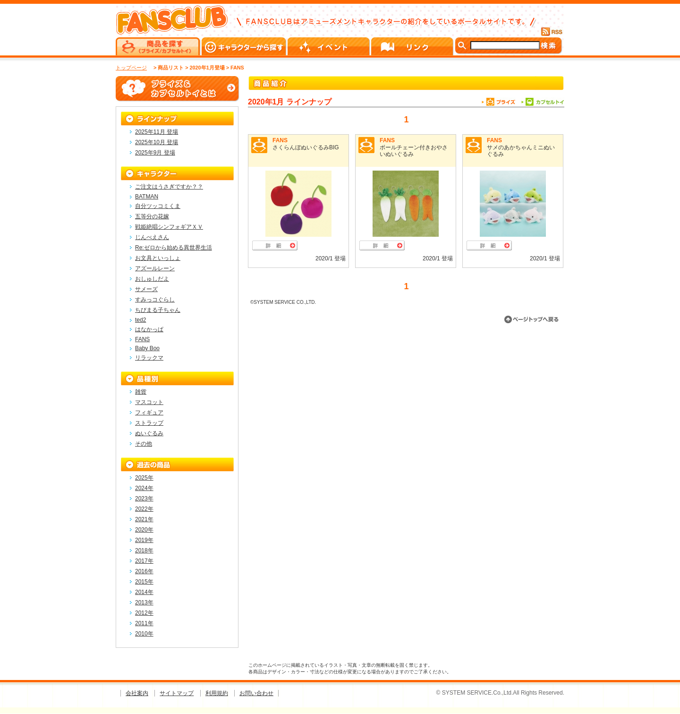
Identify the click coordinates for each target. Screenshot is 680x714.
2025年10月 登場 (156, 142)
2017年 (144, 561)
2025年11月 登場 (156, 132)
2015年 (144, 581)
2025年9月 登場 (155, 152)
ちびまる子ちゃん (157, 310)
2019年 (144, 540)
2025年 (144, 477)
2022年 (144, 509)
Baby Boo (147, 348)
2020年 (144, 529)
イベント (329, 46)
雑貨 (140, 391)
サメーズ (146, 289)
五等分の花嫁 (152, 216)
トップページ (131, 67)
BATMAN (146, 196)
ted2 (140, 320)
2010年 (144, 633)
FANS (280, 140)
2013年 (144, 602)
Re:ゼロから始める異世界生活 (173, 247)
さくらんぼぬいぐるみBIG (305, 147)
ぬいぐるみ (149, 433)
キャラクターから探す (245, 46)
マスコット (149, 402)
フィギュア (149, 412)
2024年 (144, 488)
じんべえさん (152, 237)
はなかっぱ (149, 329)
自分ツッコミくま (157, 206)
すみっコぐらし (155, 299)
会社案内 (137, 693)
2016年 (144, 571)
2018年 (144, 550)
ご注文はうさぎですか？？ (169, 186)
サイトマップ (177, 693)
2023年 (144, 498)
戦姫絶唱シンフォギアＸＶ (169, 227)
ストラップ (149, 423)
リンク (413, 46)
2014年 (144, 592)
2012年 (144, 613)
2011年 (144, 623)
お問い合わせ (256, 693)
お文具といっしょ (157, 258)
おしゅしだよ (152, 278)
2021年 (144, 519)
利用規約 (216, 693)
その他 (143, 443)
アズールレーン (155, 268)
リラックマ (149, 357)
